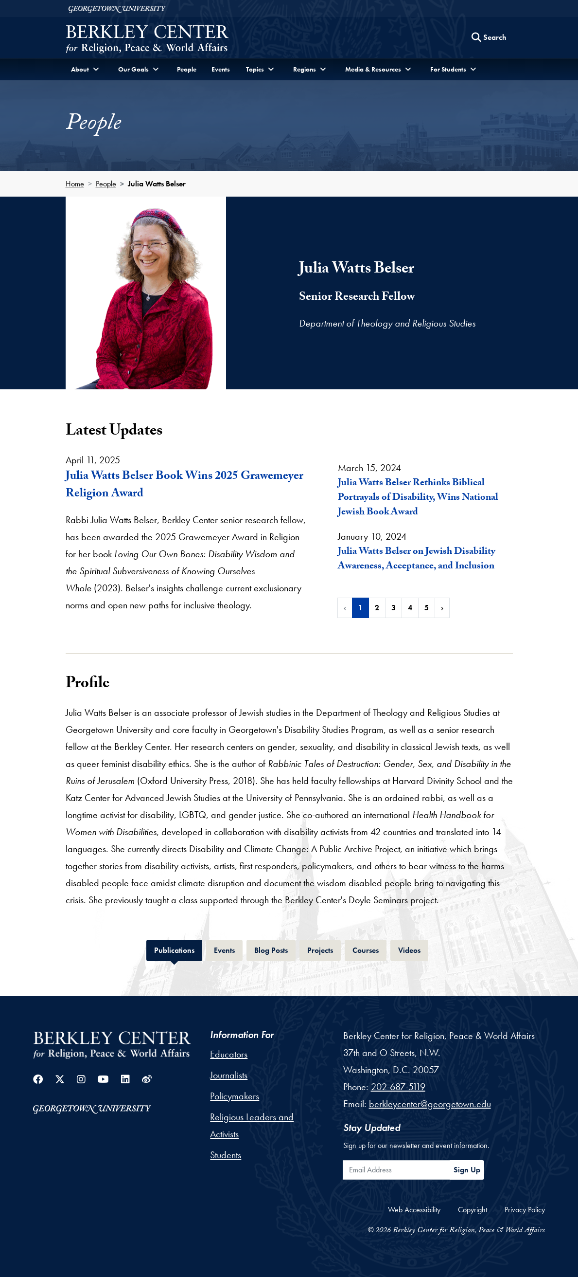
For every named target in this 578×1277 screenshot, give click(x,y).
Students (225, 1155)
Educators (228, 1054)
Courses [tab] (369, 949)
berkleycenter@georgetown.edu (430, 1103)
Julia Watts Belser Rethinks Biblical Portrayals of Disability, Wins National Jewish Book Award (418, 498)
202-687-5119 (398, 1086)
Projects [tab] (324, 949)
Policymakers (234, 1096)
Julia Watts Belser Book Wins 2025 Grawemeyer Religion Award (184, 486)
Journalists (228, 1075)
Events (220, 69)
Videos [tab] (413, 949)
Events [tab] (228, 949)
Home (75, 184)
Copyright (472, 1209)
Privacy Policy (525, 1209)
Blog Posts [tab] (275, 949)
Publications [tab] (178, 949)
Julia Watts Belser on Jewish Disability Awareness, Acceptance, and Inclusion (416, 559)
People (186, 69)
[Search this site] (489, 37)
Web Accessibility (414, 1209)
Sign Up (467, 1170)
